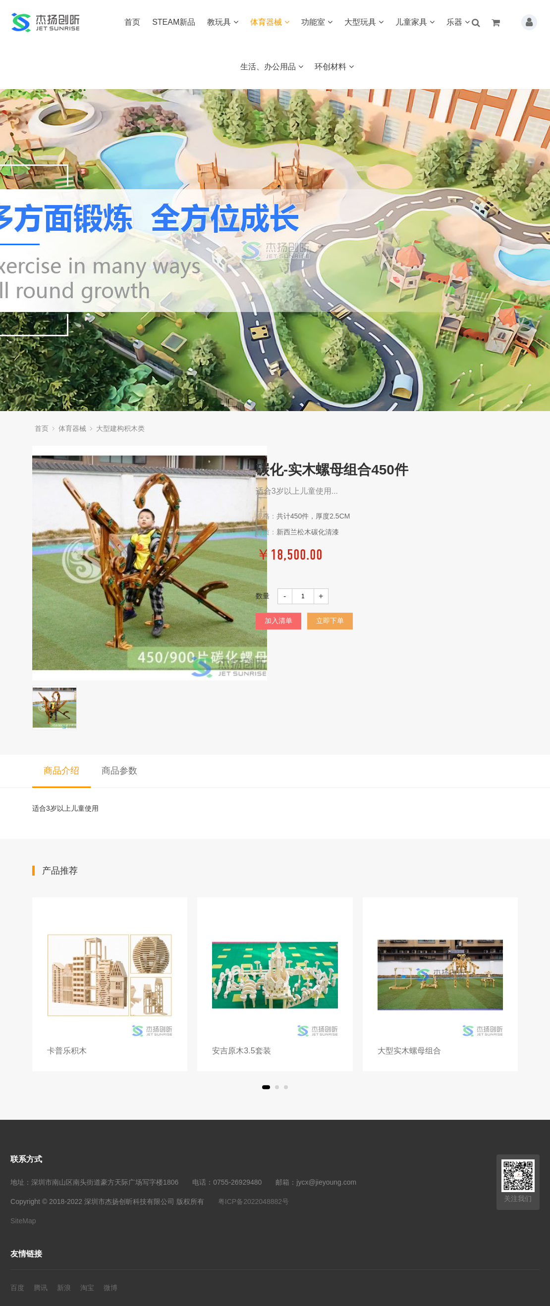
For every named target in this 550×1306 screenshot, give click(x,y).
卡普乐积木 (67, 1050)
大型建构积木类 (120, 428)
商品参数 (119, 771)
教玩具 (222, 22)
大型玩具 (364, 22)
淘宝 (87, 1288)
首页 (132, 22)
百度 (17, 1288)
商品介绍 (61, 771)
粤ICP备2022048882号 (253, 1201)
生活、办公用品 (271, 66)
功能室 (316, 22)
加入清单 (278, 621)
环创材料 (334, 66)
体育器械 (269, 22)
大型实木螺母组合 (409, 1050)
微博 (110, 1288)
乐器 (458, 22)
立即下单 (330, 621)
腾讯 (41, 1288)
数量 (263, 596)
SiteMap (23, 1221)
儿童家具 (415, 22)
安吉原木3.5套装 (241, 1050)
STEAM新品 (173, 22)
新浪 (64, 1288)
